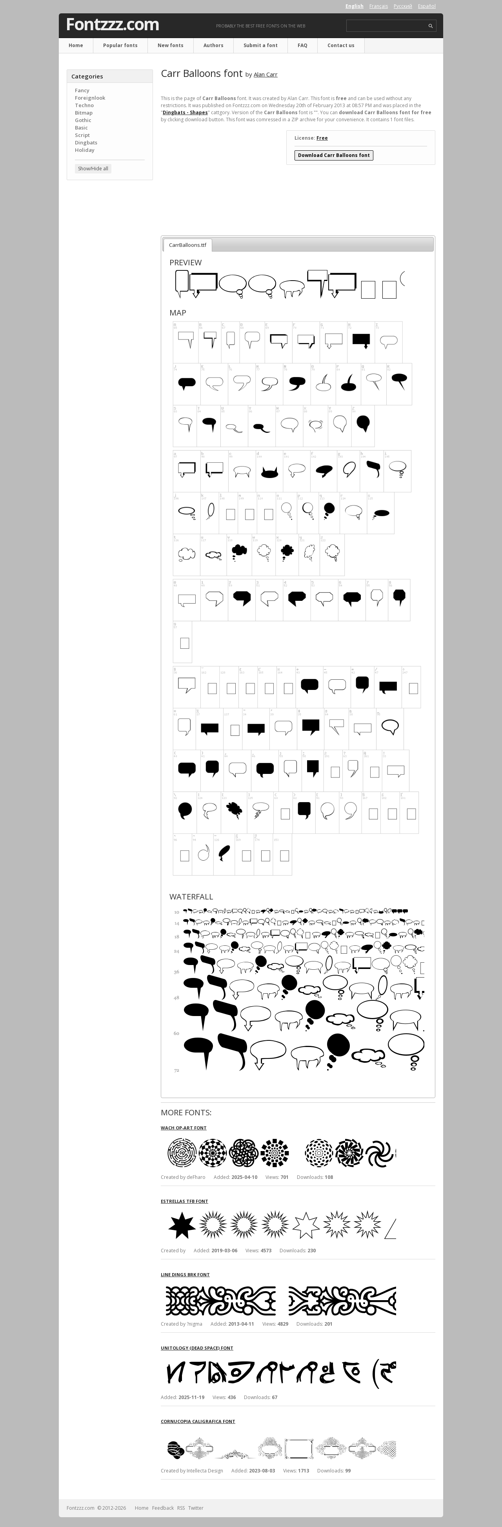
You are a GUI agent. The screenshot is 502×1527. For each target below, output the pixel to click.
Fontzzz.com (112, 24)
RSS (181, 1508)
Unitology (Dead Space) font (197, 1348)
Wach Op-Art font (184, 1128)
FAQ (302, 45)
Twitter (196, 1508)
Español (427, 6)
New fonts (171, 45)
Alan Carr (266, 74)
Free (322, 138)
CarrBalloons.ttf (187, 244)
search (431, 26)
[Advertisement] (110, 312)
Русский (403, 6)
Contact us (341, 45)
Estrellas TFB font (184, 1201)
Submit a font (261, 45)
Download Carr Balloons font (334, 155)
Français (378, 6)
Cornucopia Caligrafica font (198, 1421)
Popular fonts (120, 45)
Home (76, 45)
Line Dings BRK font (185, 1274)
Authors (214, 45)
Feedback (163, 1508)
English (355, 6)
